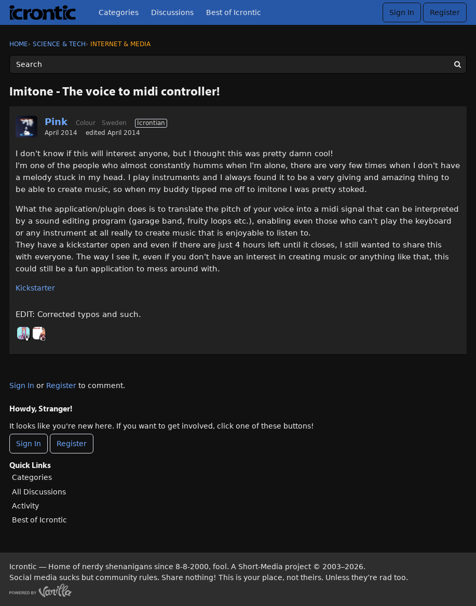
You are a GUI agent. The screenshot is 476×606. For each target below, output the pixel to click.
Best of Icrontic (233, 12)
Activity (25, 506)
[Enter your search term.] (238, 64)
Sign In (401, 12)
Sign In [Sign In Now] (28, 443)
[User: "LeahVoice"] (39, 333)
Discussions (172, 12)
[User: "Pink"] (26, 126)
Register (445, 12)
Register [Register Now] (72, 443)
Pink (56, 121)
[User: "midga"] (23, 333)
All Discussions (39, 492)
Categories (119, 12)
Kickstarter (35, 288)
